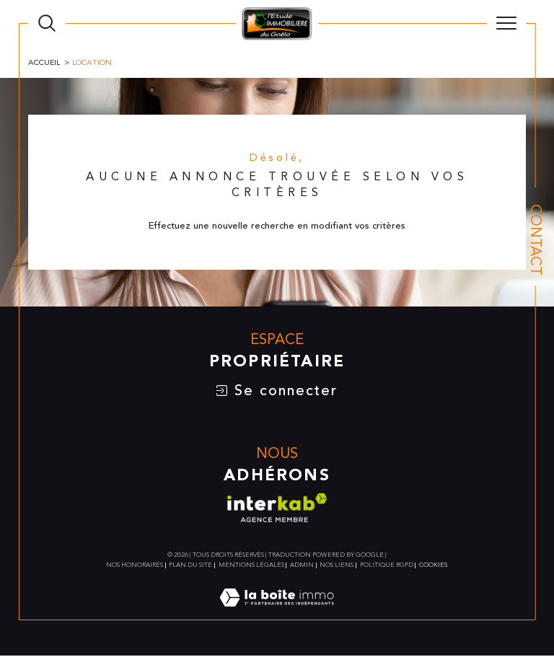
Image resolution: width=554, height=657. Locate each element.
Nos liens (336, 566)
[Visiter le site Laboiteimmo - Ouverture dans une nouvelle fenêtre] (276, 614)
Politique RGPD (386, 566)
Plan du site (190, 566)
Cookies (433, 566)
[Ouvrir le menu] (506, 23)
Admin (302, 566)
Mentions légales (251, 566)
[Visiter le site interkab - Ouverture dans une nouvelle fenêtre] (277, 508)
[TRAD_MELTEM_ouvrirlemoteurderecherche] (47, 23)
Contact (535, 239)
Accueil (44, 62)
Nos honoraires (134, 566)
